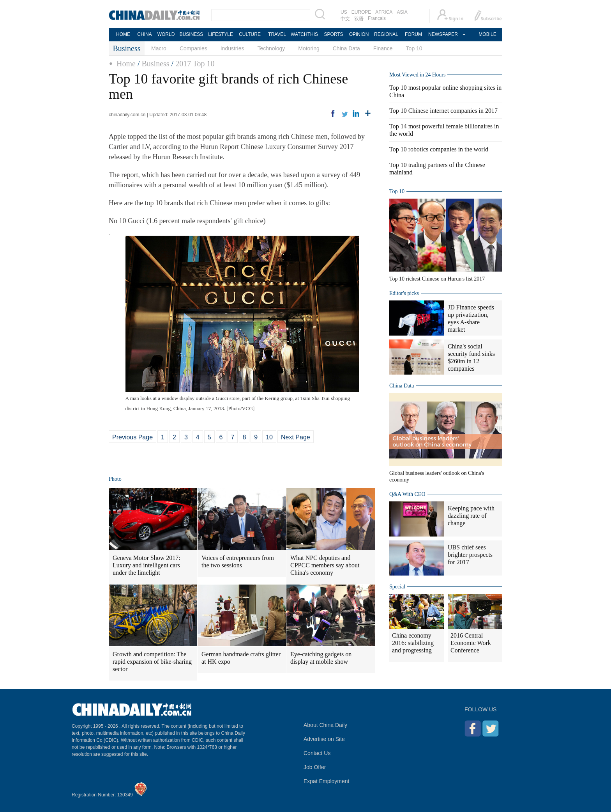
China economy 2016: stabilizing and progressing (413, 643)
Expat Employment (327, 781)
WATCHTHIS (304, 34)
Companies (193, 48)
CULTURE (250, 34)
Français (377, 18)
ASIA (402, 12)
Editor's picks (404, 293)
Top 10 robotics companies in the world (438, 149)
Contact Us (317, 753)
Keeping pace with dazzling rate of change (471, 515)
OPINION (359, 34)
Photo (115, 479)
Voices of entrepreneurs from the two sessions (237, 561)
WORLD (166, 34)
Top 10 (414, 48)
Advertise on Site (324, 739)
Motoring (308, 48)
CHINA (144, 34)
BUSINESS (191, 34)
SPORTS (333, 34)
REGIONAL (386, 34)
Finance (383, 48)
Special (397, 587)
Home (126, 63)
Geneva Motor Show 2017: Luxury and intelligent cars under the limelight (146, 565)
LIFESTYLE (220, 34)
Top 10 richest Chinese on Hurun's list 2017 (437, 279)
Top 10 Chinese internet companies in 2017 (443, 110)
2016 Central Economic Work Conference (470, 643)
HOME (123, 34)
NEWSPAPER (442, 34)
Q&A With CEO (407, 494)
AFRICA (383, 12)
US (344, 12)
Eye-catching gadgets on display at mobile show (320, 658)
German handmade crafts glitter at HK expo (241, 658)
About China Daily (325, 725)
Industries (232, 48)
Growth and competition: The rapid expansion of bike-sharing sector (152, 661)
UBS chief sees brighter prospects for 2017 (470, 554)
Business (155, 63)
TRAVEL (277, 34)
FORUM (413, 34)
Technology (271, 48)
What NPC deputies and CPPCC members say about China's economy (324, 565)
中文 (345, 18)
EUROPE (361, 12)
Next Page (295, 437)
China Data (346, 48)
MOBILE (487, 34)
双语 (359, 18)
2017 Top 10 (194, 63)
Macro (158, 48)
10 (269, 437)
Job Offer (315, 767)
